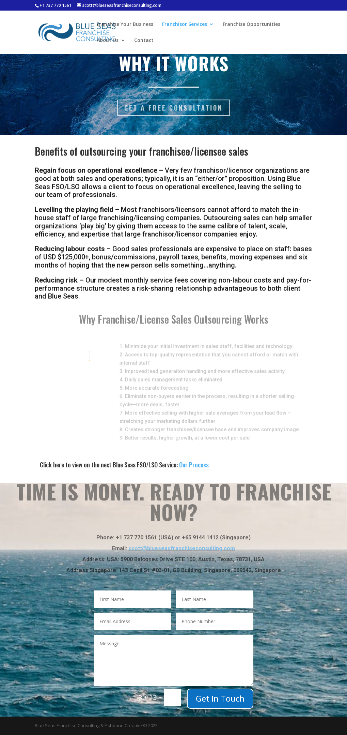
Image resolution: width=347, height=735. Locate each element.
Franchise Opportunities (251, 24)
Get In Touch (220, 698)
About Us (108, 40)
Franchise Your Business (125, 24)
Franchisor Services (184, 24)
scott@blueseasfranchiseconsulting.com (181, 539)
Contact (144, 40)
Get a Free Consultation (173, 107)
